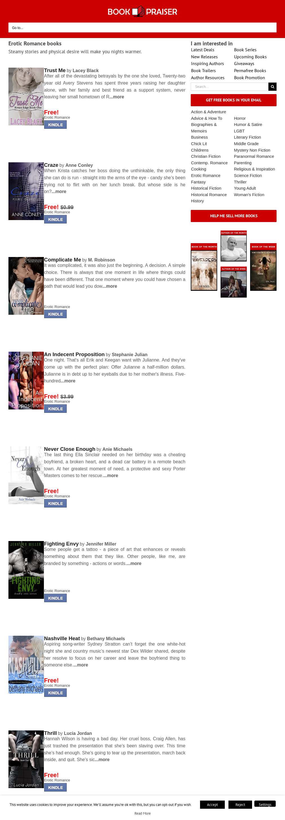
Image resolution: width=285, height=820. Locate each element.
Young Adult (245, 188)
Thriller (240, 182)
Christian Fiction (206, 156)
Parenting (243, 163)
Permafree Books (250, 70)
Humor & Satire (248, 124)
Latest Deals (202, 49)
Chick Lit (199, 143)
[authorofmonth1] (234, 232)
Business (199, 137)
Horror (240, 118)
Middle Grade (246, 143)
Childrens (199, 150)
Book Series (245, 49)
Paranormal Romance (254, 156)
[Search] (272, 87)
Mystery (241, 150)
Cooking (198, 169)
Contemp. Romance (209, 163)
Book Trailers (203, 70)
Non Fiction (260, 150)
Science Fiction (248, 175)
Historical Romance (209, 194)
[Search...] (229, 87)
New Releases (204, 56)
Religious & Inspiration (254, 169)
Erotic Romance (57, 117)
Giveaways (244, 63)
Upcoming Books (250, 56)
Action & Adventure (208, 112)
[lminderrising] (26, 69)
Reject (240, 804)
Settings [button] (265, 804)
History (197, 201)
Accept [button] (212, 804)
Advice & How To (206, 118)
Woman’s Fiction (249, 194)
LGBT (239, 131)
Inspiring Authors (207, 63)
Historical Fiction (206, 188)
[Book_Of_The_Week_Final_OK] (263, 245)
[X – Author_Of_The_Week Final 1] (234, 268)
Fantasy (198, 182)
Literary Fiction (247, 137)
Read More (142, 813)
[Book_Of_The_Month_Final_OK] (204, 245)
